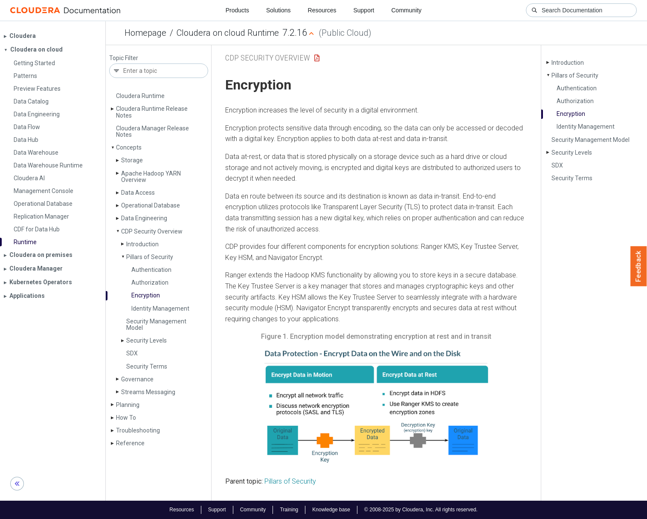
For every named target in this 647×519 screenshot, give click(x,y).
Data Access (138, 192)
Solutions (278, 10)
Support (363, 10)
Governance (137, 379)
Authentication (151, 269)
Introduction (142, 244)
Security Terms (146, 366)
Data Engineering (144, 218)
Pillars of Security (149, 257)
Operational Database (150, 205)
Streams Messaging (148, 392)
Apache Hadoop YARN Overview (151, 176)
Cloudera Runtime (140, 95)
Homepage (145, 33)
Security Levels (146, 340)
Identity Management (160, 308)
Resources (322, 10)
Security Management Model (156, 324)
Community (407, 10)
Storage (132, 160)
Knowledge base (331, 510)
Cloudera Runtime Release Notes (152, 111)
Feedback (639, 266)
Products (237, 10)
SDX (132, 353)
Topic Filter (123, 58)
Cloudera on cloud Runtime (228, 33)
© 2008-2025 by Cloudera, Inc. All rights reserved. (421, 510)
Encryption (145, 295)
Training (289, 510)
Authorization (149, 282)
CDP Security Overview (152, 231)
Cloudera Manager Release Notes (152, 131)
